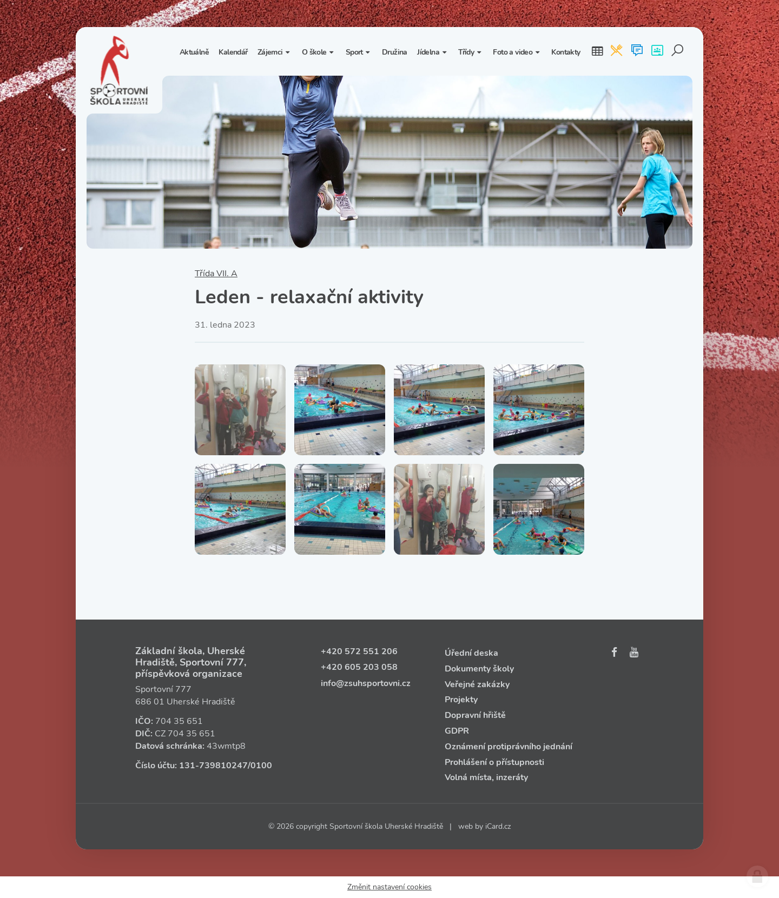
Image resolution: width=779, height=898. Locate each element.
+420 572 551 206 (359, 651)
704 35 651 (179, 721)
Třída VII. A (216, 274)
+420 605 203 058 (359, 667)
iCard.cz (498, 826)
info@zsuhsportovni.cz (366, 683)
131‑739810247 (213, 765)
